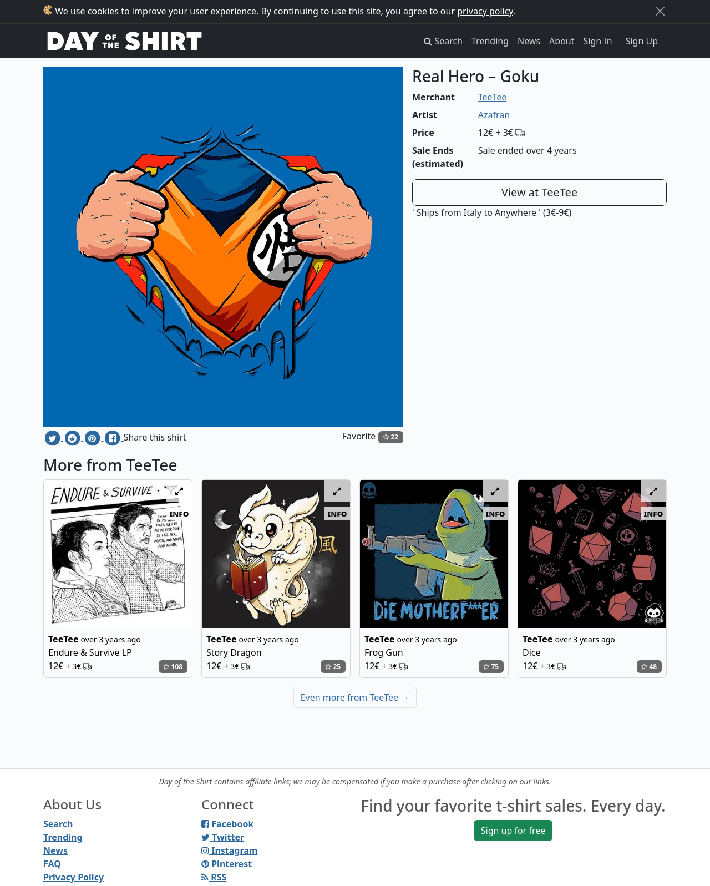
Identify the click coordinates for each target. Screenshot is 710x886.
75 (491, 666)
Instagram (229, 850)
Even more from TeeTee (355, 697)
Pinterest (226, 864)
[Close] (660, 11)
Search (58, 824)
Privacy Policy (73, 877)
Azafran (494, 115)
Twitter (222, 837)
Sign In (598, 41)
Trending (490, 41)
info (179, 513)
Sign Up (642, 41)
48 (649, 666)
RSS (213, 877)
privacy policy (485, 11)
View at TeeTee (539, 192)
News (529, 41)
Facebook (227, 824)
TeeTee (492, 97)
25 (333, 666)
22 (390, 437)
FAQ (52, 864)
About (561, 41)
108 (172, 666)
